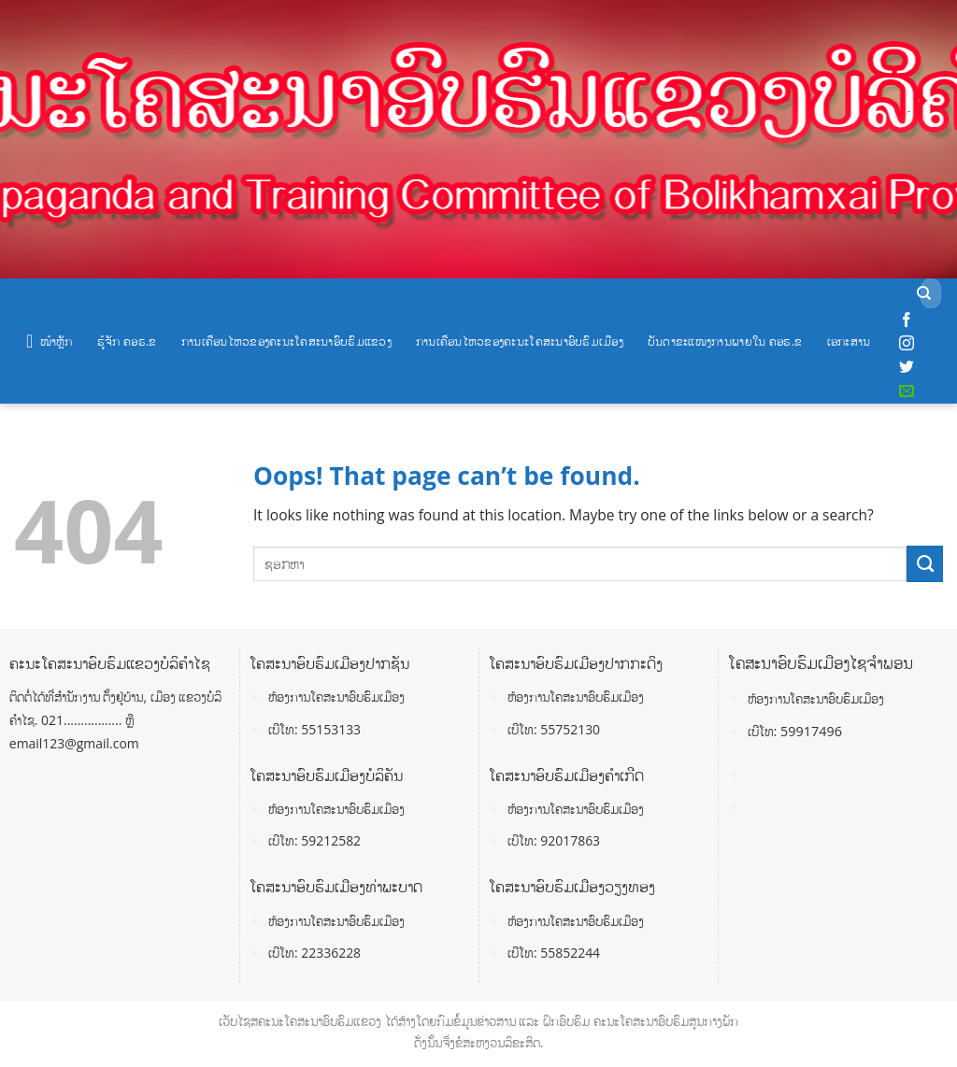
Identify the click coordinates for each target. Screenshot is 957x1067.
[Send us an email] (906, 391)
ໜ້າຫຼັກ (49, 341)
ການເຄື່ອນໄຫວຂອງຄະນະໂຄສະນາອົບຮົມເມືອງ (519, 341)
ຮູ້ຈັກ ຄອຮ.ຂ (127, 341)
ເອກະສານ (849, 341)
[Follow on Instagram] (906, 343)
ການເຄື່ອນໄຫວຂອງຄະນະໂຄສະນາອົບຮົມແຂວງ (286, 341)
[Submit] (923, 293)
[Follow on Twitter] (906, 367)
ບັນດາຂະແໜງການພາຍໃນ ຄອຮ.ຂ (725, 341)
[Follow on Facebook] (906, 320)
